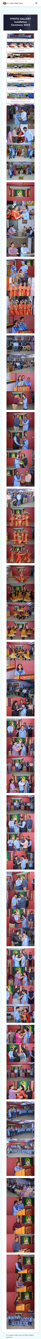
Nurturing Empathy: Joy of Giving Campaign (20, 79)
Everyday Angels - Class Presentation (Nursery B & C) (20, 90)
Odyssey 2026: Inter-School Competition (20, 50)
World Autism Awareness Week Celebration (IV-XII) (20, 60)
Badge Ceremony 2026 (20, 40)
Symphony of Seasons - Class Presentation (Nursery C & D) (20, 101)
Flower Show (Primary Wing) (20, 70)
